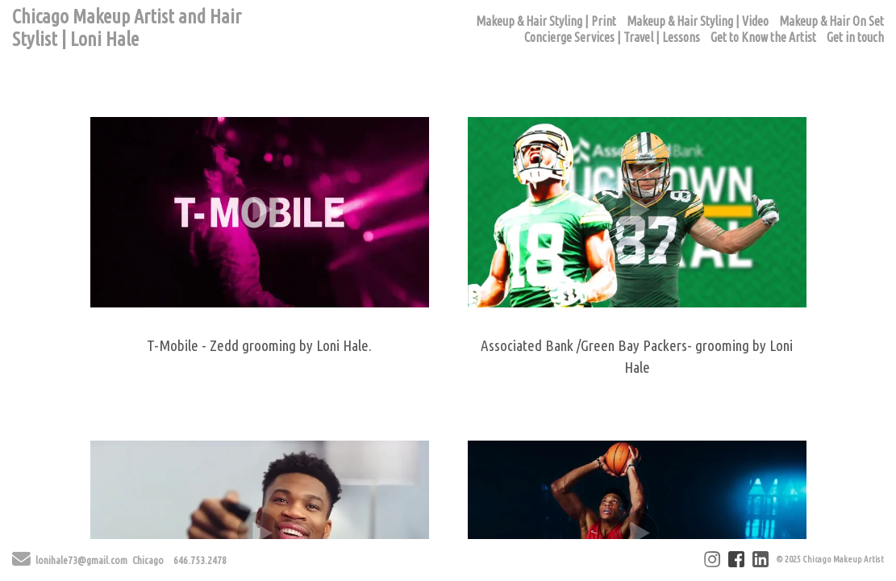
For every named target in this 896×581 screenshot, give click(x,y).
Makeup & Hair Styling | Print (546, 21)
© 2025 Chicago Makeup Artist (830, 559)
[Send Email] (21, 561)
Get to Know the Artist (763, 37)
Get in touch (855, 37)
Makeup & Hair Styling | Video (698, 21)
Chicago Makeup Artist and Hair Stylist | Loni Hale (126, 28)
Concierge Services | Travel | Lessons (612, 37)
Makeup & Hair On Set (831, 21)
